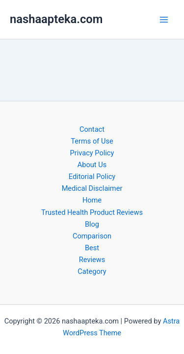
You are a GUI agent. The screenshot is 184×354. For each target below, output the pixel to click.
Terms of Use (92, 141)
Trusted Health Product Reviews (92, 212)
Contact (92, 129)
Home (92, 200)
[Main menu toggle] (164, 19)
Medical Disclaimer (92, 188)
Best (92, 247)
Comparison (92, 236)
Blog (92, 224)
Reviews (92, 259)
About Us (92, 164)
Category (92, 271)
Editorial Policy (92, 176)
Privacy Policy (92, 152)
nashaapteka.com (56, 19)
